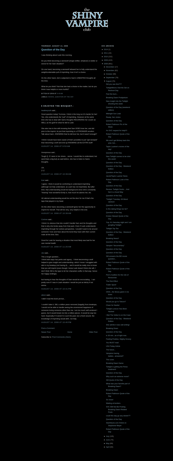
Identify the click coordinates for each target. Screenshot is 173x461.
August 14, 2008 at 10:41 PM (56, 289)
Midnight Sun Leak (113, 114)
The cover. (110, 360)
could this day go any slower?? (118, 416)
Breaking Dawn (112, 390)
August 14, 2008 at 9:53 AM (55, 146)
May (107, 443)
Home (69, 332)
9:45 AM (60, 93)
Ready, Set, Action (113, 117)
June (108, 440)
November (110, 70)
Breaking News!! (112, 238)
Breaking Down (112, 328)
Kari (43, 180)
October (109, 74)
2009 (106, 60)
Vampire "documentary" (115, 245)
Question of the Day (53, 49)
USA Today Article (113, 346)
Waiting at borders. (113, 403)
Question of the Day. (114, 419)
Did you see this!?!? (114, 84)
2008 (106, 64)
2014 (106, 49)
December (110, 67)
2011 (106, 53)
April (108, 447)
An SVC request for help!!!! (116, 130)
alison (43, 295)
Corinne (44, 219)
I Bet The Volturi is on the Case (118, 315)
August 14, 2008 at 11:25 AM (56, 247)
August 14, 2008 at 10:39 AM (56, 174)
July (107, 436)
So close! (109, 400)
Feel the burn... (112, 94)
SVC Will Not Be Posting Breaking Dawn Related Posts (116, 409)
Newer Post (46, 332)
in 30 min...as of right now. (116, 335)
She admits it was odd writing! (118, 325)
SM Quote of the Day (114, 380)
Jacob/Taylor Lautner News (117, 176)
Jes (42, 253)
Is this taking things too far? (117, 209)
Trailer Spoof (111, 285)
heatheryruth (46, 110)
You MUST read (112, 343)
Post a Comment (48, 328)
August (108, 81)
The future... (111, 350)
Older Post (93, 332)
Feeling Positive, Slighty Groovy (118, 339)
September (110, 78)
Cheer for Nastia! (112, 305)
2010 (106, 57)
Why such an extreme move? (117, 376)
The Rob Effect (112, 281)
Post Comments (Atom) (61, 337)
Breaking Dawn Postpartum (117, 98)
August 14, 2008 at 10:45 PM (56, 322)
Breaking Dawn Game (114, 363)
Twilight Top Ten (112, 228)
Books (51, 97)
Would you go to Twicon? (116, 302)
